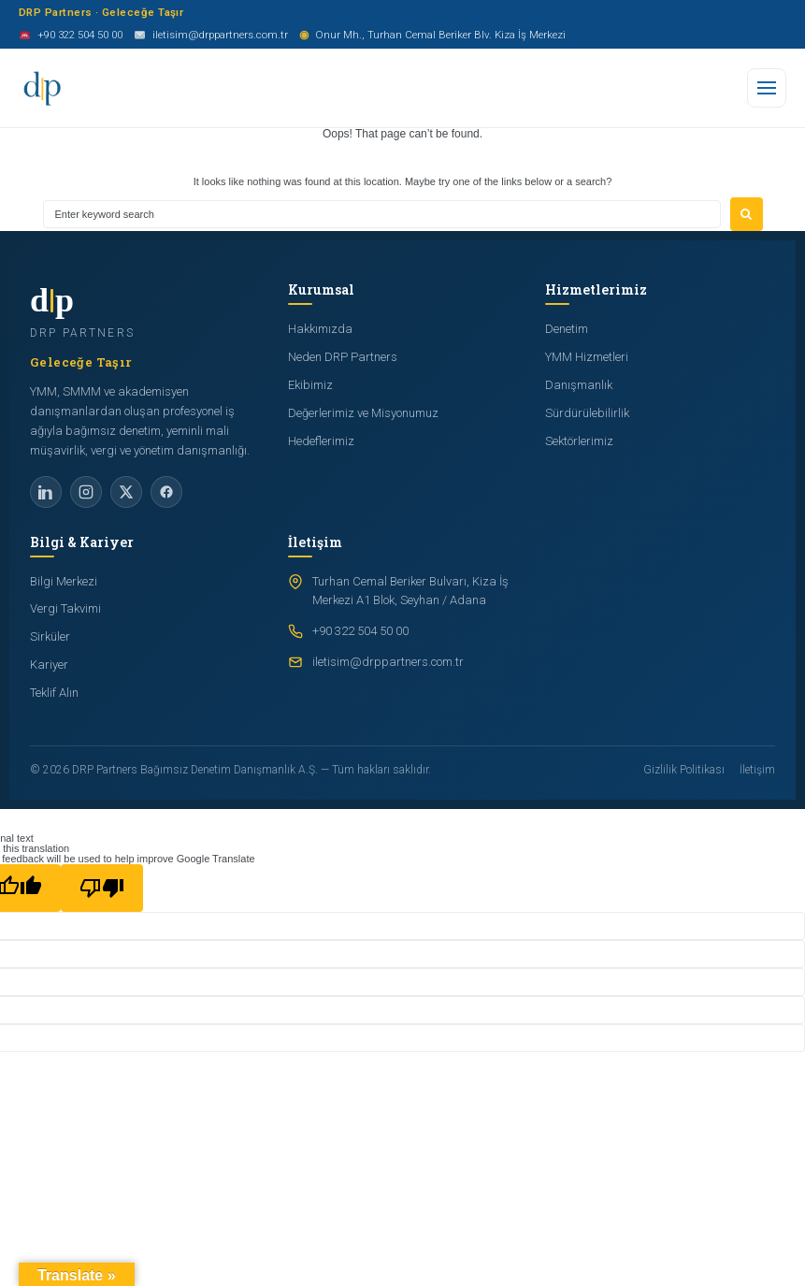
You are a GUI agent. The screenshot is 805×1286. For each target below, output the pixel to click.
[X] (126, 492)
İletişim (757, 769)
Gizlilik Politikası (684, 769)
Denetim (566, 329)
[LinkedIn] (46, 492)
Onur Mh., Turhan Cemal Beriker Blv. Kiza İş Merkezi (432, 35)
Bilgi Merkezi (63, 581)
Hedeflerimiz (321, 441)
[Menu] (766, 88)
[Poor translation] (102, 888)
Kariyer (49, 664)
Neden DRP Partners (342, 357)
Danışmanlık (578, 385)
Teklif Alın (54, 693)
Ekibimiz (310, 385)
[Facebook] (166, 492)
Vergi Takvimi (65, 608)
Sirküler (50, 636)
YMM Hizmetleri (586, 357)
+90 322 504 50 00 (70, 36)
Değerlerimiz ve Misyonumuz (363, 413)
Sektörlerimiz (579, 441)
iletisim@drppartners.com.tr (211, 36)
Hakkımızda (320, 329)
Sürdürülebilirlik (587, 413)
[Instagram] (86, 492)
